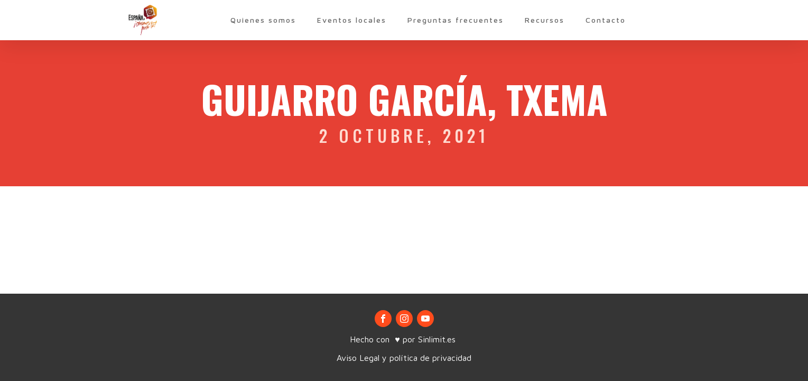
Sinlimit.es (438, 339)
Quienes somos (263, 19)
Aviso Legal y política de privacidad (404, 357)
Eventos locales (351, 19)
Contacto (606, 19)
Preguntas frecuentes (455, 19)
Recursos (544, 19)
